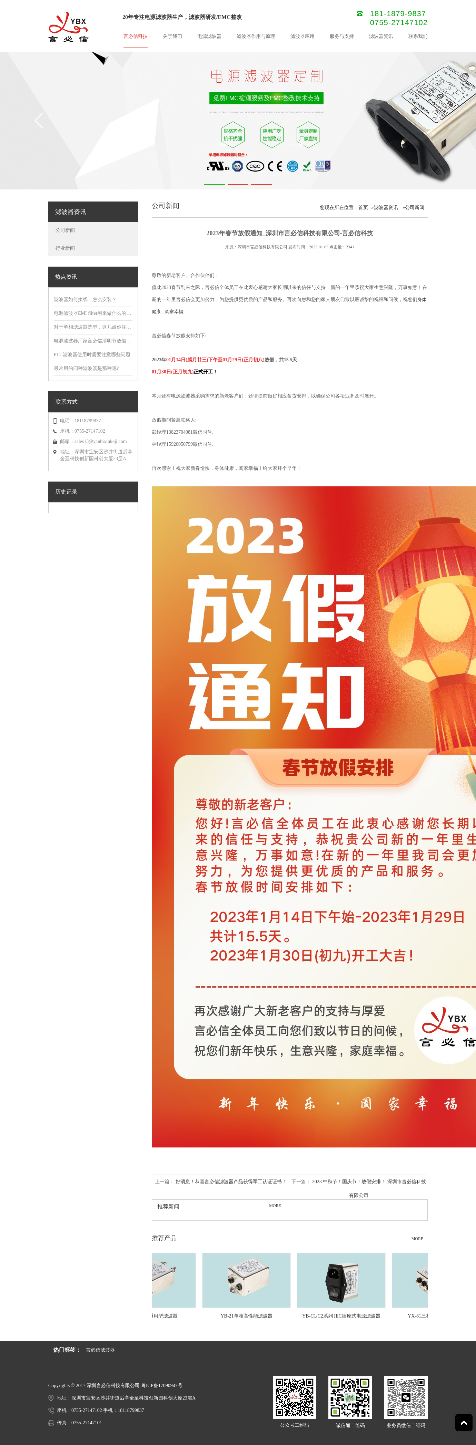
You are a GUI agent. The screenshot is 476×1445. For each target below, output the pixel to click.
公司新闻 (65, 230)
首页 (363, 207)
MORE (275, 1205)
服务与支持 (342, 36)
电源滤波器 (209, 36)
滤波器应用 (302, 36)
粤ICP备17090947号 (161, 1385)
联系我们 (418, 36)
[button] (214, 184)
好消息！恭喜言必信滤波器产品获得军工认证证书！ (231, 1181)
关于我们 (172, 36)
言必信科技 (135, 36)
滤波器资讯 (381, 36)
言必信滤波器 (100, 1350)
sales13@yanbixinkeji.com (101, 441)
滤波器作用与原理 (256, 36)
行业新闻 (65, 248)
